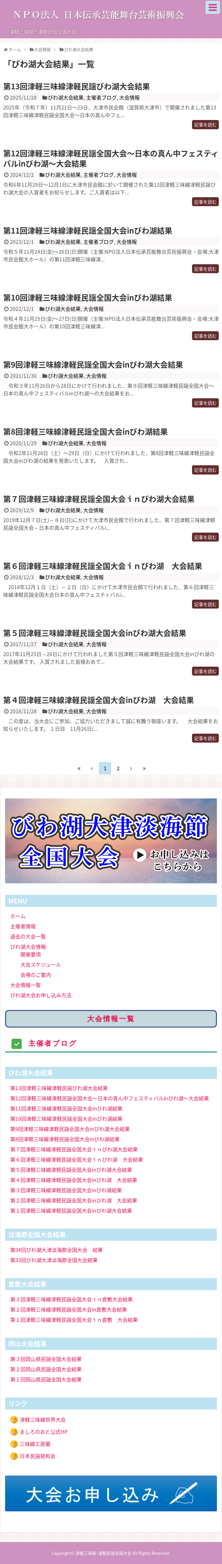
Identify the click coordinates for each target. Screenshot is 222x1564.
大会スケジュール (40, 964)
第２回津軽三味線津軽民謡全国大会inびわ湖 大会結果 (73, 1200)
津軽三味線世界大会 (43, 1419)
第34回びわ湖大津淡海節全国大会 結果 (56, 1249)
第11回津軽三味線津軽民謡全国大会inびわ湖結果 (87, 230)
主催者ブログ (101, 97)
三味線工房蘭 (35, 1444)
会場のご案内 (35, 974)
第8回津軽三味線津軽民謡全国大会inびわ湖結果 (85, 431)
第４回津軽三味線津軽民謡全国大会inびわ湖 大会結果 (98, 700)
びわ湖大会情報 (28, 946)
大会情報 (129, 97)
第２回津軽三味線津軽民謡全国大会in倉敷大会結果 (68, 1309)
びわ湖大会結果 (66, 97)
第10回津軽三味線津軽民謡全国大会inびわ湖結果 (87, 297)
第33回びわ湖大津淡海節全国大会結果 (54, 1260)
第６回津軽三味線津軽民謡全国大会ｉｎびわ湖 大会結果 (102, 566)
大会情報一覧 (25, 985)
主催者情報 (23, 926)
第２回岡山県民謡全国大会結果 (46, 1369)
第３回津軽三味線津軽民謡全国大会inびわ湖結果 (66, 1190)
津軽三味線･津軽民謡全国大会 (103, 1553)
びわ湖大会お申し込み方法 (40, 995)
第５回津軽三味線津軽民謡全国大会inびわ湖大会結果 (94, 633)
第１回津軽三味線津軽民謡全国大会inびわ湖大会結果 (71, 1210)
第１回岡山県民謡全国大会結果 (46, 1379)
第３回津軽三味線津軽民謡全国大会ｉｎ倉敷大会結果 (71, 1299)
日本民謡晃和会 (38, 1456)
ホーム (18, 916)
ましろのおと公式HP (44, 1431)
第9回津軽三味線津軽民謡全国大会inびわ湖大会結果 (93, 364)
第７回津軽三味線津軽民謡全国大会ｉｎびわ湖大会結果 (99, 499)
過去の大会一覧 (28, 936)
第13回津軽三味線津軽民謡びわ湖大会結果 (76, 86)
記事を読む (205, 124)
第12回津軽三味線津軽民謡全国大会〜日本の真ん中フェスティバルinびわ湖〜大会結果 (110, 158)
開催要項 (30, 954)
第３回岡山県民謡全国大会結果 (46, 1359)
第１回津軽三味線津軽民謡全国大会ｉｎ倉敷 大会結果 (74, 1319)
